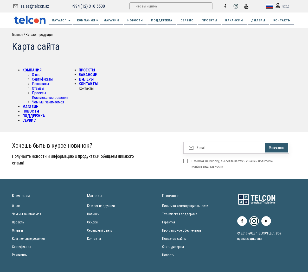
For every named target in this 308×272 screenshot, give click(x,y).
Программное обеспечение (181, 230)
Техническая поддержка (179, 214)
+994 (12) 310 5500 (88, 6)
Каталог (61, 20)
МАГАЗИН (111, 20)
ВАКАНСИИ (234, 20)
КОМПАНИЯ (88, 20)
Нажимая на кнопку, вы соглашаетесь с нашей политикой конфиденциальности (233, 163)
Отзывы (38, 88)
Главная (17, 35)
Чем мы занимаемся (48, 102)
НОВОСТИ (135, 20)
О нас (36, 74)
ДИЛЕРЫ (258, 20)
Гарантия (168, 222)
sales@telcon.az (34, 6)
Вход (282, 6)
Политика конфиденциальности (185, 206)
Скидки (92, 222)
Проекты (39, 93)
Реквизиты (40, 84)
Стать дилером (173, 247)
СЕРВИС (186, 20)
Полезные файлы (174, 238)
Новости (168, 255)
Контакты (94, 238)
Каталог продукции (39, 35)
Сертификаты (42, 79)
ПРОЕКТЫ (209, 20)
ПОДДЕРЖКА (161, 20)
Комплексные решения (50, 97)
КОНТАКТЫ (282, 20)
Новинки (93, 214)
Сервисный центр (99, 230)
